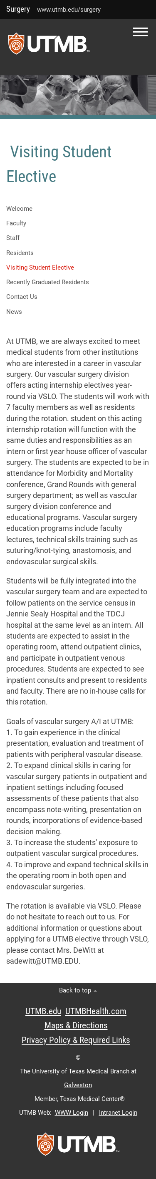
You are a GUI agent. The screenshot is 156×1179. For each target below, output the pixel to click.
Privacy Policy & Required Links (76, 1040)
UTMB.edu (43, 1011)
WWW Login (71, 1112)
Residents (20, 253)
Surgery (18, 9)
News (14, 312)
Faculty (16, 223)
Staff (13, 238)
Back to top (78, 990)
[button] (140, 32)
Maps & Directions (76, 1025)
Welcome (19, 208)
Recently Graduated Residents (47, 282)
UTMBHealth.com (95, 1011)
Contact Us (21, 296)
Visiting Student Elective (40, 267)
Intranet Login (118, 1112)
